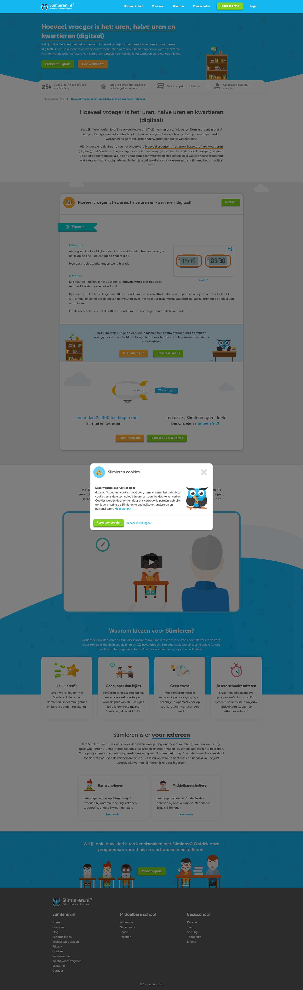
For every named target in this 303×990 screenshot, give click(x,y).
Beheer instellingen (138, 530)
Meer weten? (123, 516)
